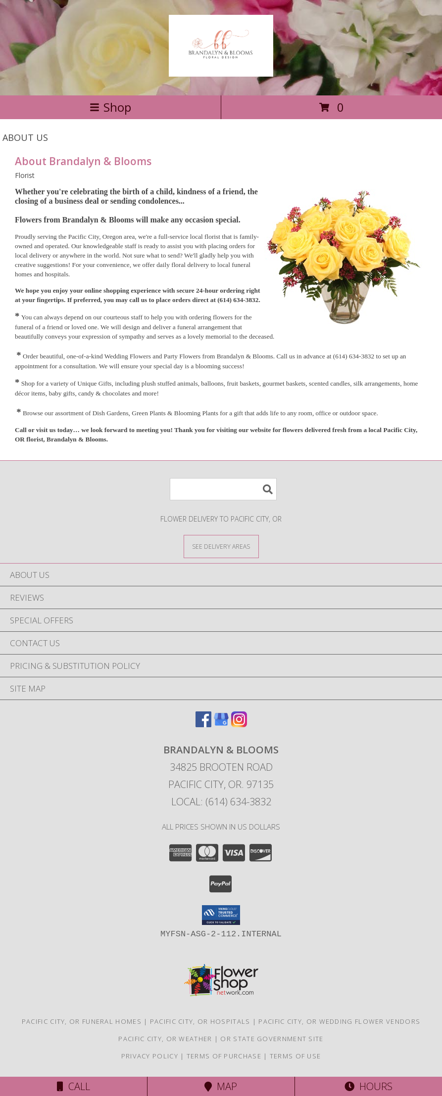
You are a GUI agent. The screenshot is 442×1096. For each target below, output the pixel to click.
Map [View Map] (220, 1086)
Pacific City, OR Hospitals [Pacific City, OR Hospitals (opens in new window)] (200, 1021)
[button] (221, 915)
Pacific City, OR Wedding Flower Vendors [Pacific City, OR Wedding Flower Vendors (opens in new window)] (339, 1021)
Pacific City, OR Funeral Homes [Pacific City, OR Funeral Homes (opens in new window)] (82, 1021)
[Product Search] (223, 489)
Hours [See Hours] (368, 1086)
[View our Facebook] (203, 724)
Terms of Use (295, 1056)
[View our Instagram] (239, 724)
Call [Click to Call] (73, 1086)
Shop (110, 107)
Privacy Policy (149, 1056)
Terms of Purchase (224, 1056)
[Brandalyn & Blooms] (221, 71)
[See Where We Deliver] (221, 546)
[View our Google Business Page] (221, 724)
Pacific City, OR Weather (165, 1038)
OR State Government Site (271, 1038)
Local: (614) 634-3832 (221, 801)
